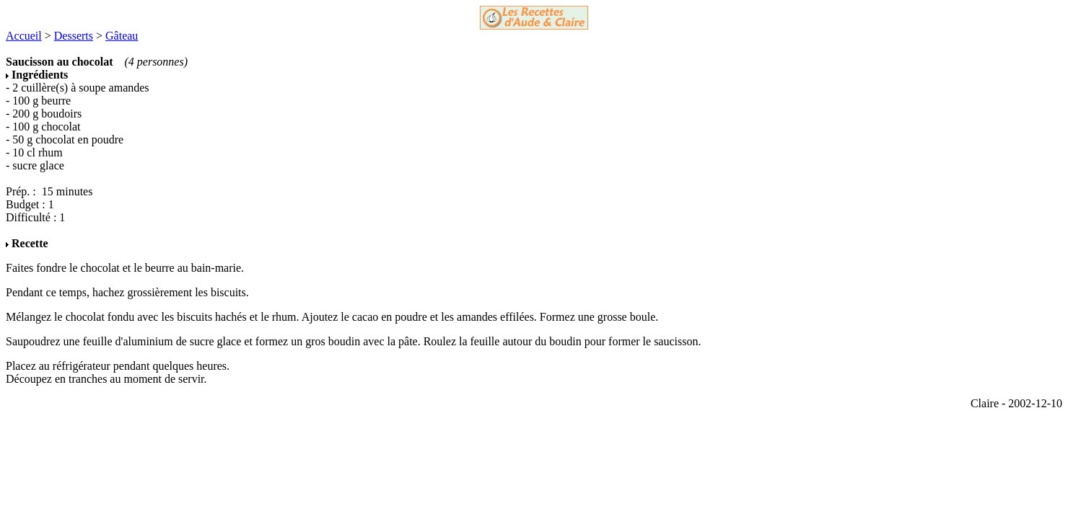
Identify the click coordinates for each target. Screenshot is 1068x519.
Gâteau (121, 36)
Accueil (24, 36)
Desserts (73, 36)
